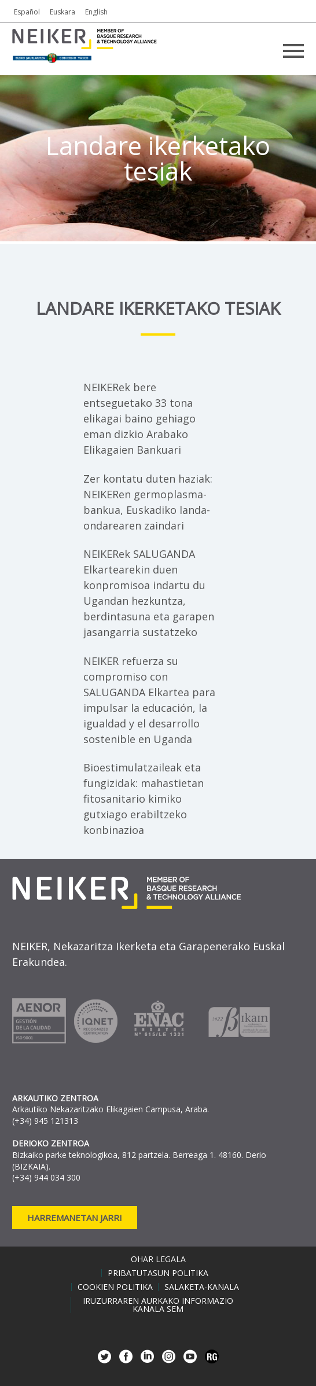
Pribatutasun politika (158, 1273)
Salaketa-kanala (201, 1287)
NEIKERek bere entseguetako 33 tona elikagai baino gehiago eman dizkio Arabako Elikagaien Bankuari (139, 418)
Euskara (62, 12)
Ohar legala (158, 1259)
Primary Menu (293, 51)
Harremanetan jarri (74, 1217)
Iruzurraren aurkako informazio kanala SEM (158, 1305)
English (96, 12)
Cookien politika (115, 1287)
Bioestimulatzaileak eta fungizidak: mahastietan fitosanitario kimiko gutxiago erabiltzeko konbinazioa (143, 798)
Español (27, 12)
